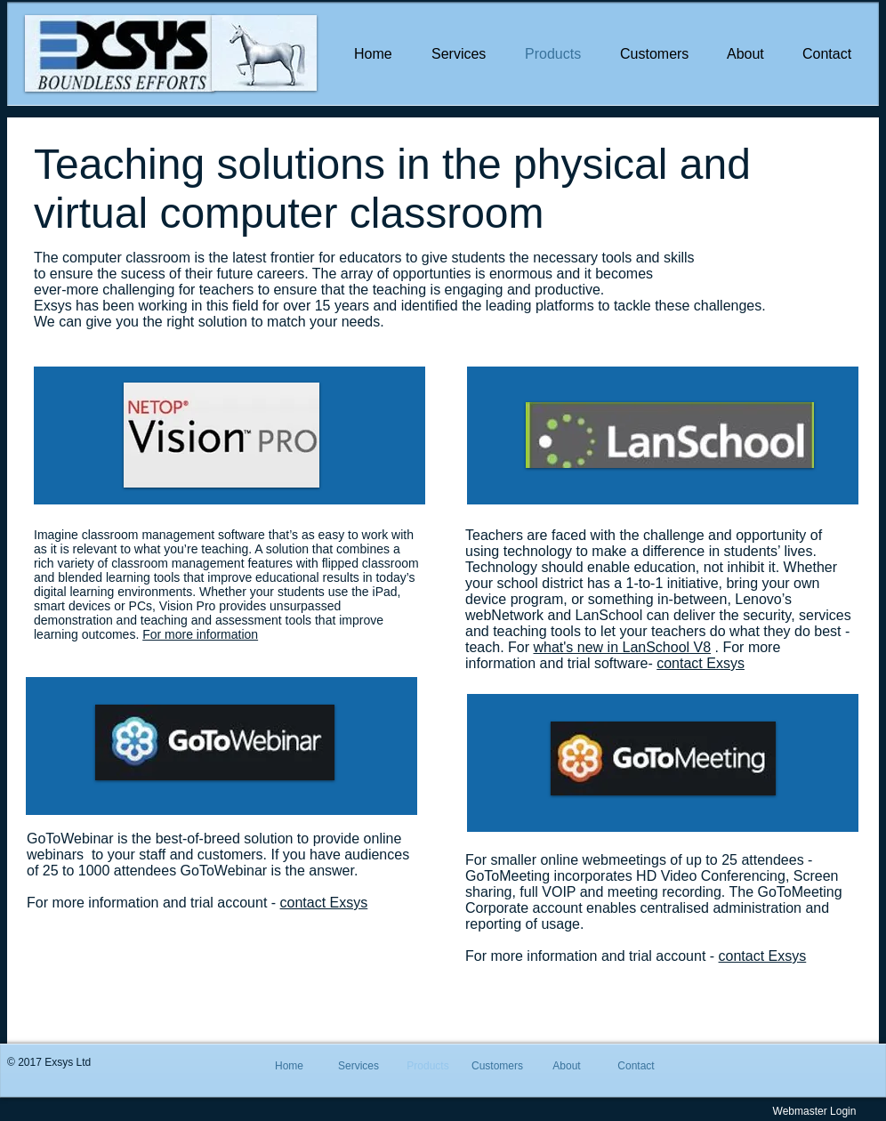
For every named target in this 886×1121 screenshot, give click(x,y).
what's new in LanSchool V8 (622, 647)
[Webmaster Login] (814, 1111)
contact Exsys (324, 902)
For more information (200, 634)
